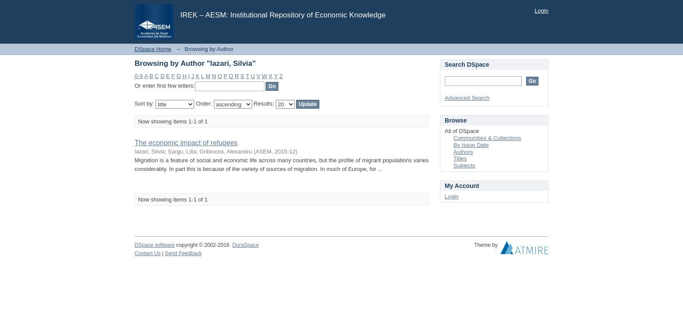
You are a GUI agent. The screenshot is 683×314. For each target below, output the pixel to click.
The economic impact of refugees (186, 143)
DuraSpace (245, 245)
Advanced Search (467, 98)
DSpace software (155, 245)
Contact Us (148, 253)
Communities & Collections (487, 138)
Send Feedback (183, 253)
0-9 (139, 76)
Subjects (464, 165)
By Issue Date (471, 145)
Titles (460, 158)
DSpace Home (153, 49)
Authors (463, 152)
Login (541, 10)
